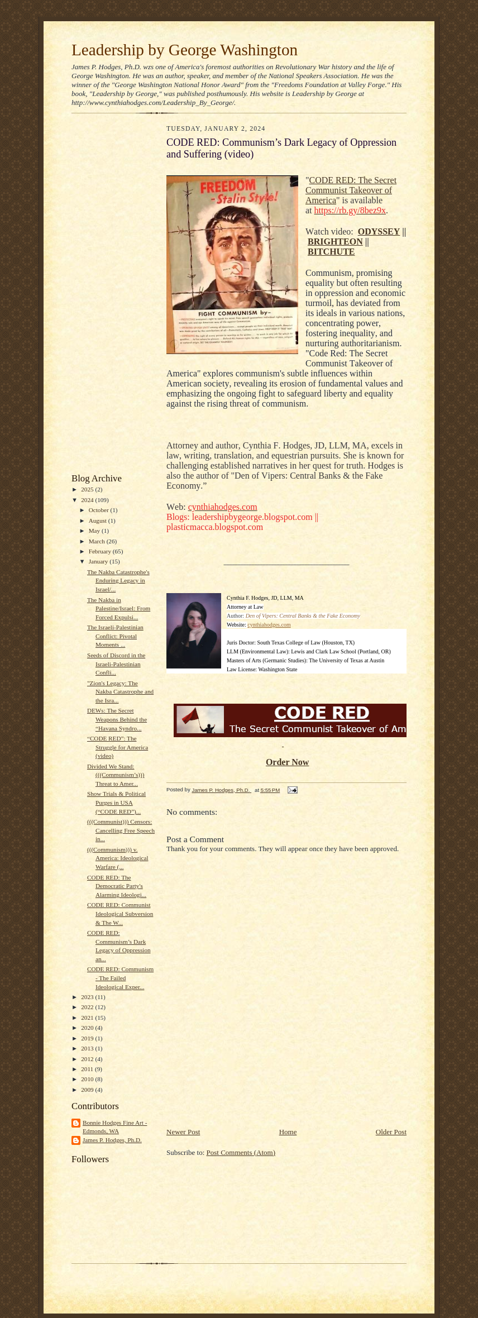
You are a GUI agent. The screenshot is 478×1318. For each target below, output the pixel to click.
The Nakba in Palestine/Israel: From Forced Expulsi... (118, 608)
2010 (88, 1079)
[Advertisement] (104, 296)
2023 (88, 997)
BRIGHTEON (335, 241)
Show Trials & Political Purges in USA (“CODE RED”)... (116, 802)
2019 (88, 1038)
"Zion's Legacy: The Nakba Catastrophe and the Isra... (120, 692)
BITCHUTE (331, 251)
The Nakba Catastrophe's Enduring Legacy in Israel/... (118, 581)
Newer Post (183, 1132)
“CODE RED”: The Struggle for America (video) (117, 747)
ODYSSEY (379, 231)
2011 (88, 1069)
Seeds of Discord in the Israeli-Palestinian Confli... (116, 664)
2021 (88, 1017)
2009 (88, 1089)
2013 (88, 1048)
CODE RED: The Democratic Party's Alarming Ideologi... (116, 886)
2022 (88, 1007)
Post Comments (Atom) (241, 1152)
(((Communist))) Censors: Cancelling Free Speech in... (121, 830)
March (98, 541)
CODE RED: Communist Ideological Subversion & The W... (120, 913)
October (100, 510)
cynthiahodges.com (268, 625)
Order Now (287, 762)
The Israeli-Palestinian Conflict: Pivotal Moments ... (115, 636)
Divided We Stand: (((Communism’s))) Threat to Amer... (116, 775)
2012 (88, 1059)
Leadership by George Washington (184, 50)
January (99, 561)
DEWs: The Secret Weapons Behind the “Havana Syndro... (117, 719)
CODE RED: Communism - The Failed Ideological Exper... (120, 978)
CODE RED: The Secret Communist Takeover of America (350, 190)
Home (288, 1132)
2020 (88, 1027)
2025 (88, 489)
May (95, 530)
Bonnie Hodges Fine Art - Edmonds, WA (115, 1127)
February (101, 551)
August (98, 520)
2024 (88, 499)
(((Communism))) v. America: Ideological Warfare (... (118, 858)
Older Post (391, 1132)
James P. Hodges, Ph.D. (112, 1139)
